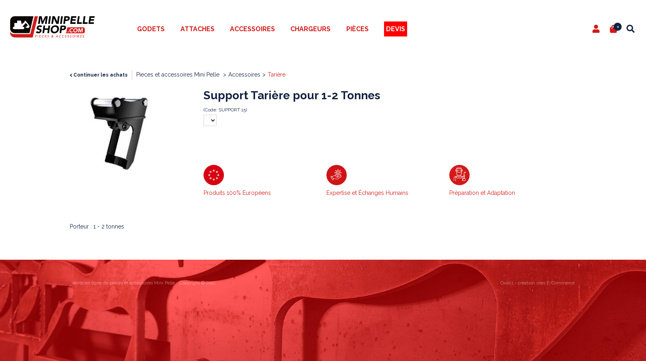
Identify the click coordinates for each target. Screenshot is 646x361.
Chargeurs (310, 29)
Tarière (276, 74)
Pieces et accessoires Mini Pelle (178, 74)
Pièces (357, 29)
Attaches (197, 29)
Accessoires (252, 29)
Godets (151, 29)
